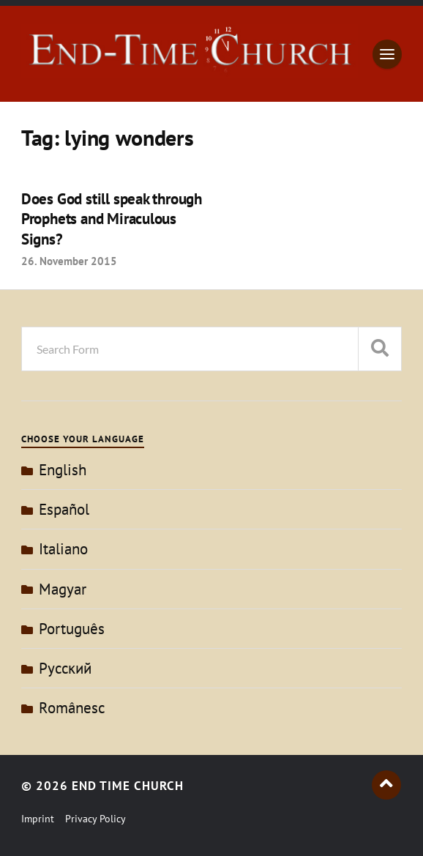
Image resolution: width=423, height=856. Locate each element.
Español (64, 509)
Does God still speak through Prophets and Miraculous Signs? (111, 219)
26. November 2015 (69, 260)
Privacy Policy (95, 818)
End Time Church (128, 786)
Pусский (65, 668)
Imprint (37, 818)
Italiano (63, 549)
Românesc (72, 708)
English (62, 470)
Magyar (62, 589)
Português (72, 629)
